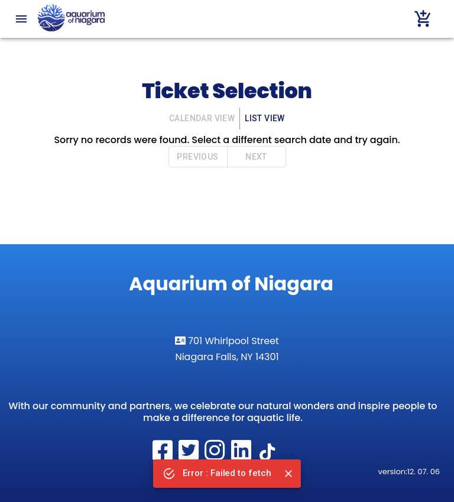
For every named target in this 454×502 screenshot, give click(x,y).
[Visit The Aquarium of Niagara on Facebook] (164, 456)
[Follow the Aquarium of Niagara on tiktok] (269, 456)
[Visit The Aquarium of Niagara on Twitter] (190, 456)
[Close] (288, 473)
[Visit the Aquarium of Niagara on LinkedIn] (243, 456)
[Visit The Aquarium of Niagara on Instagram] (217, 456)
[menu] (21, 19)
